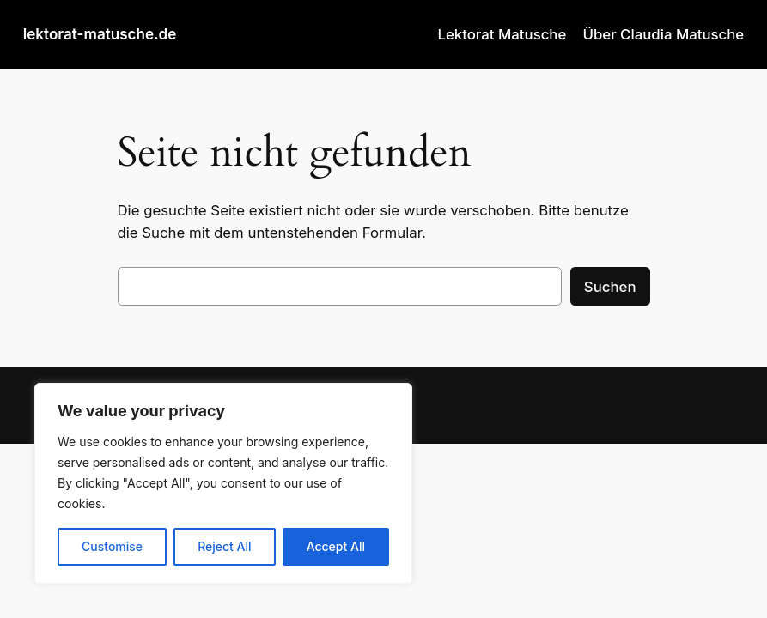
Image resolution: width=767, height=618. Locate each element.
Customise (112, 546)
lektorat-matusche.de (100, 34)
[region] (223, 483)
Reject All (224, 546)
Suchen (610, 286)
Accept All (336, 546)
